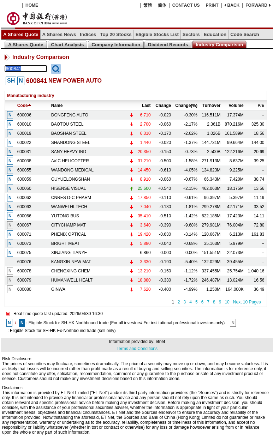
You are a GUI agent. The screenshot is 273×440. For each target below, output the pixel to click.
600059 (24, 179)
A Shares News (59, 34)
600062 (24, 197)
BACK (233, 5)
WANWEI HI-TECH (69, 206)
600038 (24, 160)
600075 (24, 252)
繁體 (147, 5)
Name (57, 105)
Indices (88, 34)
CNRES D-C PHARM (71, 197)
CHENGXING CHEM (70, 271)
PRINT (212, 5)
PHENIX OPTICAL (68, 234)
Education (215, 34)
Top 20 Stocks (115, 34)
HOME (31, 5)
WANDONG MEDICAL (72, 170)
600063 (24, 206)
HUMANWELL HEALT (72, 280)
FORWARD (256, 5)
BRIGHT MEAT (65, 243)
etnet (160, 341)
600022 (24, 142)
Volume (236, 105)
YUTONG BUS (65, 215)
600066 (24, 215)
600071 (24, 234)
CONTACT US (186, 5)
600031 (24, 151)
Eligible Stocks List (157, 34)
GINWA (58, 289)
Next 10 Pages (247, 302)
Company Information (115, 44)
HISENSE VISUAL (68, 188)
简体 (162, 5)
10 (227, 302)
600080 (24, 289)
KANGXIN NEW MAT (71, 261)
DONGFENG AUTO (69, 115)
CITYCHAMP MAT (68, 225)
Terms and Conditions (137, 348)
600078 (24, 271)
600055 (24, 170)
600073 (24, 243)
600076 (24, 261)
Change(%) (186, 105)
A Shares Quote (20, 34)
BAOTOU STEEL (67, 124)
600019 (24, 133)
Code (24, 105)
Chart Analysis (67, 44)
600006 (24, 115)
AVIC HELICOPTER (70, 160)
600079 (24, 280)
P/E (260, 105)
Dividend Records (168, 44)
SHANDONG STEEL (70, 142)
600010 (24, 124)
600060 (24, 188)
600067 (24, 225)
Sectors (191, 34)
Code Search (244, 34)
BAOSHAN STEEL (69, 133)
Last (146, 105)
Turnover (211, 105)
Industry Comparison (219, 44)
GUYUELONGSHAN (70, 179)
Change (163, 105)
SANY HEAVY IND (68, 151)
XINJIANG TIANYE (69, 252)
